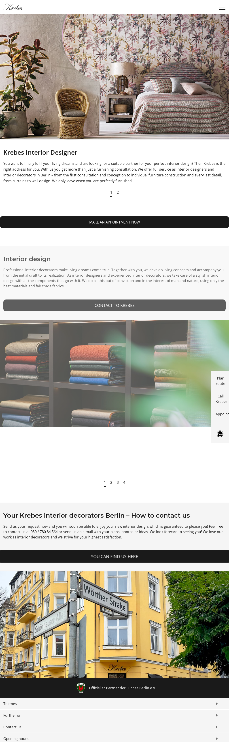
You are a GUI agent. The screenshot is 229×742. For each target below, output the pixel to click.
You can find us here (114, 556)
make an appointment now (114, 222)
